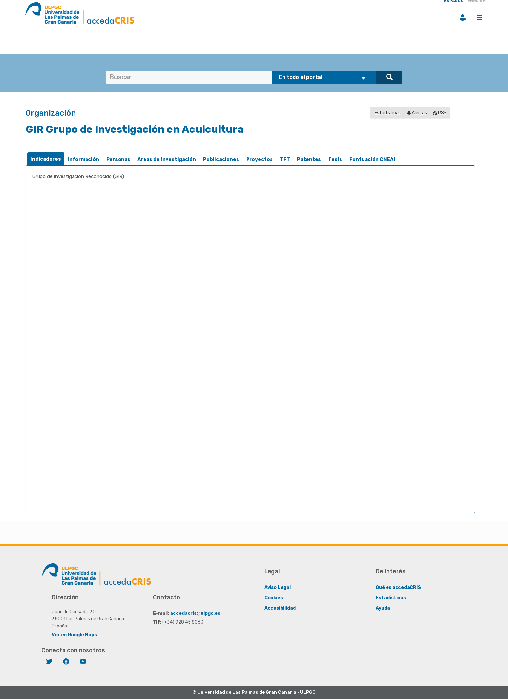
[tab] (45, 159)
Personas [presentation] (118, 159)
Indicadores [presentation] (45, 159)
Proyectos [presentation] (259, 159)
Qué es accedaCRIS (398, 587)
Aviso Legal (277, 587)
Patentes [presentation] (309, 159)
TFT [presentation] (285, 159)
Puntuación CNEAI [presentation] (372, 159)
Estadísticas (387, 113)
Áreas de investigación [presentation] (166, 159)
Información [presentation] (83, 159)
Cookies (273, 598)
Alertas (417, 113)
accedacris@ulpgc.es (195, 613)
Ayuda (383, 608)
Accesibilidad (280, 608)
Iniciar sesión (463, 17)
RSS (440, 113)
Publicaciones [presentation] (221, 159)
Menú (479, 17)
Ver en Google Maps (74, 634)
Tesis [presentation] (335, 159)
